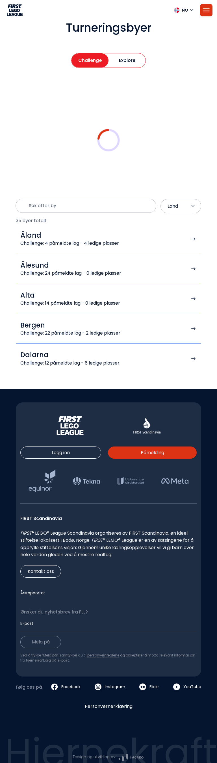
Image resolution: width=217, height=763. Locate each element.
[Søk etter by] (90, 205)
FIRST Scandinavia (148, 533)
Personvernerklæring (109, 706)
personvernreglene (103, 655)
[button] (108, 10)
